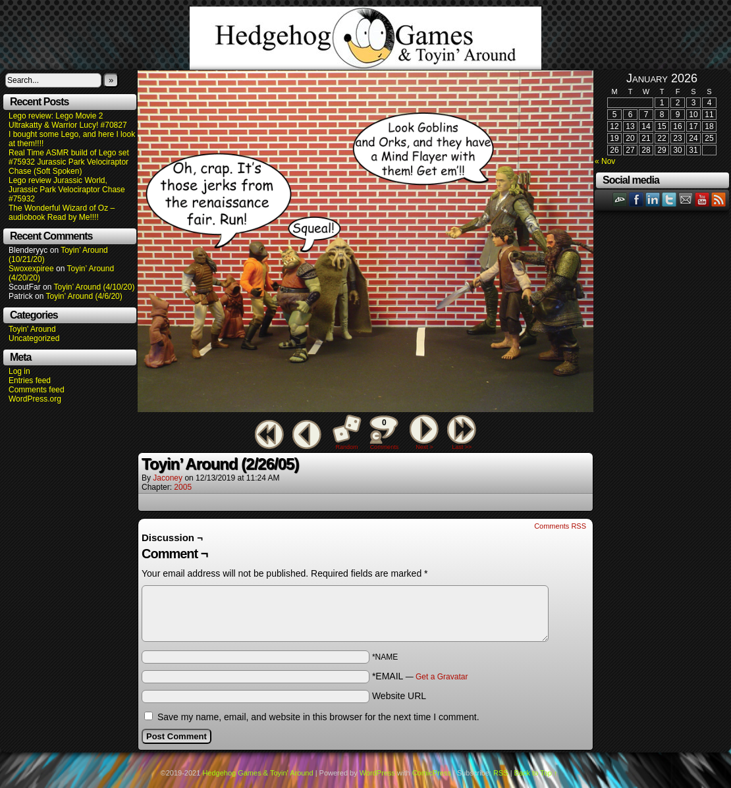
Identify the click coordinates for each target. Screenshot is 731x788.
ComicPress (431, 773)
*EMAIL (420, 676)
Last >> (462, 447)
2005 (183, 487)
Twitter (669, 199)
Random (347, 447)
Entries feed (30, 380)
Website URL (399, 696)
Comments (383, 432)
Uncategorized (34, 338)
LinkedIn (653, 199)
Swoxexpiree (31, 268)
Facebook (636, 199)
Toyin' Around (32, 329)
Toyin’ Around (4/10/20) (94, 287)
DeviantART (620, 199)
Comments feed (37, 389)
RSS (719, 199)
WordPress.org (35, 399)
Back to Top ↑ (536, 773)
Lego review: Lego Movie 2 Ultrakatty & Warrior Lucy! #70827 (68, 120)
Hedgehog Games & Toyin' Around (365, 38)
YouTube (702, 199)
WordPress (377, 773)
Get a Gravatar (442, 676)
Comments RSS (560, 526)
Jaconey (167, 478)
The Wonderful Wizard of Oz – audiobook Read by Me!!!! (62, 212)
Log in (19, 371)
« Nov (605, 161)
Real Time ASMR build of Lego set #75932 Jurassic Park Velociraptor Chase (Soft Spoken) (69, 162)
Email (686, 199)
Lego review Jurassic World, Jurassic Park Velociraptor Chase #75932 (67, 189)
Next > (424, 447)
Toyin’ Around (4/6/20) (84, 296)
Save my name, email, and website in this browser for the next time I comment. (318, 717)
